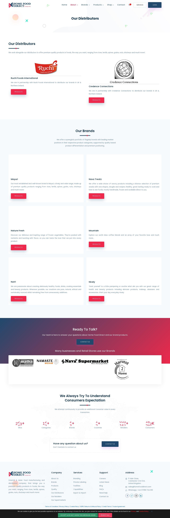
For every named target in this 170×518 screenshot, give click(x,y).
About (74, 5)
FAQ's (101, 490)
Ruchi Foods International (24, 78)
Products (98, 5)
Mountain (94, 231)
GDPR (82, 507)
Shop (110, 5)
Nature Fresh (17, 231)
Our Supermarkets (58, 501)
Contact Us (85, 343)
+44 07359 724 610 (145, 491)
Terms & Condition (51, 507)
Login (155, 5)
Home (64, 5)
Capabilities (78, 490)
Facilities (76, 486)
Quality (54, 490)
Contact (121, 5)
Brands (85, 5)
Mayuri (14, 179)
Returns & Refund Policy (93, 507)
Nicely (92, 282)
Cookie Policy (74, 507)
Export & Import (79, 494)
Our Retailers (56, 497)
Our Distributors (57, 494)
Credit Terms (106, 507)
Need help (103, 494)
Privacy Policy (64, 507)
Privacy (133, 516)
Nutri (13, 282)
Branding (76, 479)
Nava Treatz (95, 179)
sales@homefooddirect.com (139, 487)
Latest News (104, 483)
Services (140, 5)
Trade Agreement (119, 507)
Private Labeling (79, 483)
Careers (102, 479)
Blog (101, 486)
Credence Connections (101, 86)
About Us (54, 479)
